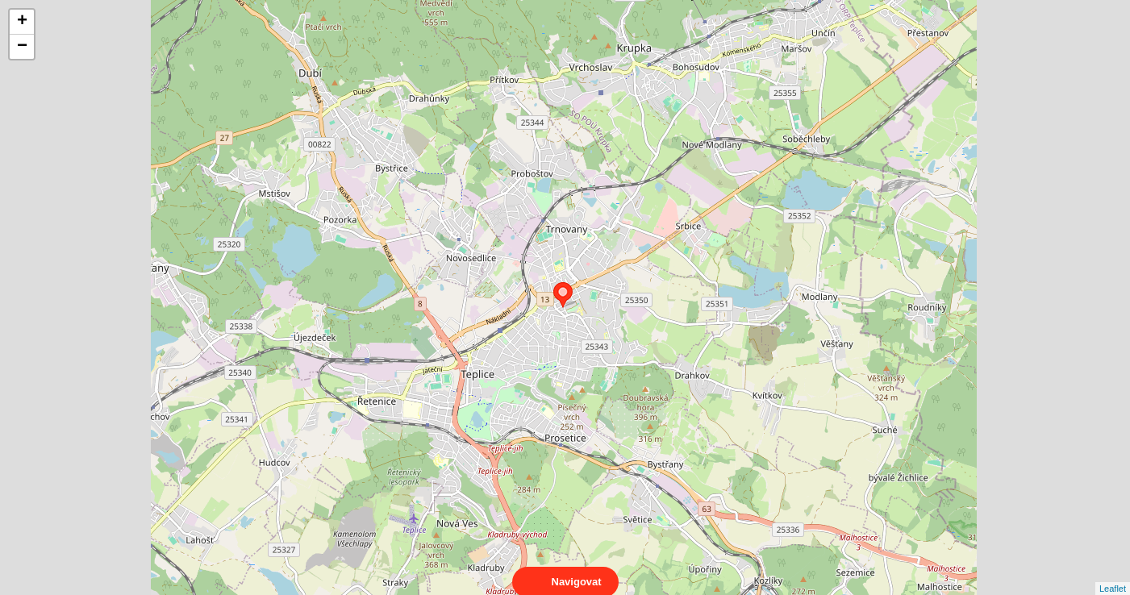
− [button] (22, 47)
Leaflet (1112, 574)
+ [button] (22, 22)
